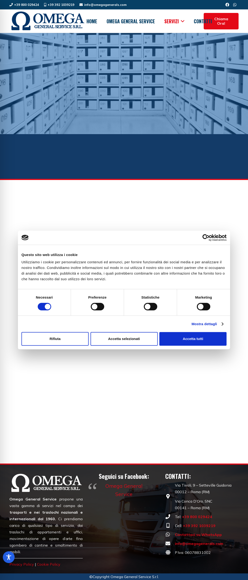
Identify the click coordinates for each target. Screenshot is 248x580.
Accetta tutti (193, 339)
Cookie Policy (48, 564)
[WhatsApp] (235, 4)
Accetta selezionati (124, 339)
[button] (182, 21)
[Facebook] (227, 4)
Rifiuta (55, 339)
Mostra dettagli (204, 324)
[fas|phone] (170, 516)
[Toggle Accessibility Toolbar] (8, 557)
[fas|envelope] (170, 543)
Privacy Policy (21, 564)
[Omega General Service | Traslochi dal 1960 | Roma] (47, 21)
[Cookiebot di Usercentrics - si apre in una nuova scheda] (206, 237)
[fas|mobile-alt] (170, 525)
